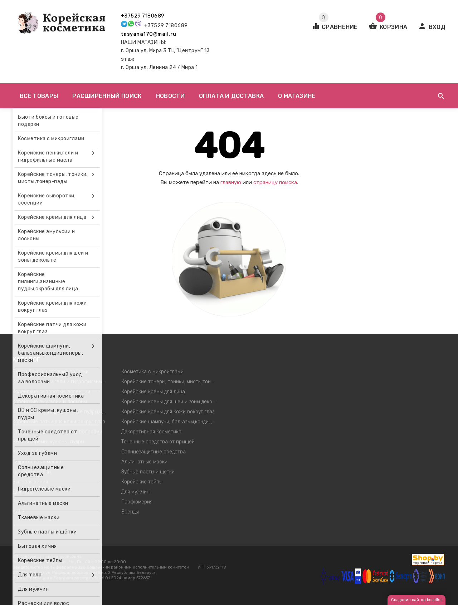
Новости (170, 96)
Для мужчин (135, 492)
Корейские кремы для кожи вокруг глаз (167, 412)
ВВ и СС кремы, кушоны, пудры (48, 442)
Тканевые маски (32, 472)
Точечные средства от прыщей (158, 442)
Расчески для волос (36, 502)
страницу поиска (275, 182)
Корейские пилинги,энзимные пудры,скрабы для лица (62, 412)
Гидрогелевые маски (37, 462)
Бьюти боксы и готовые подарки (51, 372)
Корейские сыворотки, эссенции (51, 392)
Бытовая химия (30, 482)
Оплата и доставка (231, 96)
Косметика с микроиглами (152, 372)
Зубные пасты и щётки (148, 472)
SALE (18, 512)
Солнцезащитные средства (153, 452)
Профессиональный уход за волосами (57, 432)
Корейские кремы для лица (153, 392)
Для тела (23, 492)
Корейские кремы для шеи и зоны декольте (170, 402)
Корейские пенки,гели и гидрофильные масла (62, 382)
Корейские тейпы (141, 482)
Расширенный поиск (106, 96)
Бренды (130, 512)
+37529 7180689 (143, 16)
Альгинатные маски (144, 462)
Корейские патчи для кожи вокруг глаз (59, 422)
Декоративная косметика (151, 432)
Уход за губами (30, 452)
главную (230, 182)
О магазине (296, 96)
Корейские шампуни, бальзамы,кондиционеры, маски (170, 422)
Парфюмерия (136, 502)
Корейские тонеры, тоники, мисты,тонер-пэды (170, 382)
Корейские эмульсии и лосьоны (50, 402)
